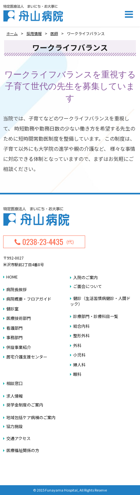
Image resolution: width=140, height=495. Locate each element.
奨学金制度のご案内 (24, 405)
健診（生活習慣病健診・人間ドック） (100, 301)
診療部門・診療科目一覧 (95, 316)
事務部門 (14, 337)
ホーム (12, 33)
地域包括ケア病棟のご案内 (30, 417)
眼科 (77, 374)
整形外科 (81, 336)
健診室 (12, 309)
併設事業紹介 (18, 347)
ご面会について (87, 286)
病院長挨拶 (16, 289)
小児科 (79, 355)
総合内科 (81, 326)
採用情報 (34, 33)
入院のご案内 (85, 277)
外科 (77, 345)
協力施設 (14, 426)
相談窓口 (14, 383)
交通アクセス (18, 438)
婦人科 (79, 365)
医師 (54, 33)
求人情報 (14, 396)
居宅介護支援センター (26, 357)
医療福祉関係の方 (22, 450)
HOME (12, 277)
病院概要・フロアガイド (28, 299)
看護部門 (14, 328)
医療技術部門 (18, 318)
